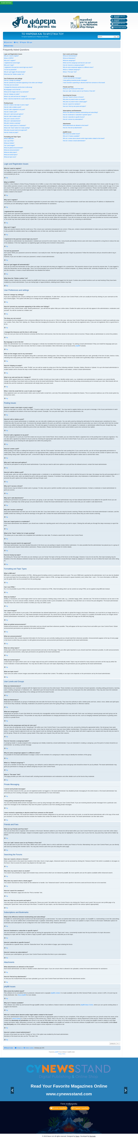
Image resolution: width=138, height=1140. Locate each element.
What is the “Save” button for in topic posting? (17, 128)
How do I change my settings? (12, 80)
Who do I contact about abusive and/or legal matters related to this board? (84, 138)
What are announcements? (11, 150)
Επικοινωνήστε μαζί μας (119, 28)
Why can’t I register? (10, 60)
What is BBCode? (9, 138)
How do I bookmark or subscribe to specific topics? (77, 114)
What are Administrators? (70, 56)
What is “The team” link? (70, 72)
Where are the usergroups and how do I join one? (77, 63)
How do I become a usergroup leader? (74, 65)
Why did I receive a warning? (12, 123)
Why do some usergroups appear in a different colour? (78, 67)
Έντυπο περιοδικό (58, 1108)
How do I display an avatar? (12, 94)
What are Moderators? (69, 58)
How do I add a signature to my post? (14, 109)
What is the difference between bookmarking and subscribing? (80, 112)
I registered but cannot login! (12, 63)
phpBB (77, 346)
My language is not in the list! (12, 89)
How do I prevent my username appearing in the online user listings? (23, 82)
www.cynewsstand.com (69, 1094)
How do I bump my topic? (11, 132)
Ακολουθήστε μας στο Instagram (118, 20)
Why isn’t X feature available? (71, 136)
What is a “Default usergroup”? (71, 69)
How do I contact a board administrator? (74, 140)
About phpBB (22, 995)
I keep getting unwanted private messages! (75, 80)
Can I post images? (9, 145)
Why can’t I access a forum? (12, 118)
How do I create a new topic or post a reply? (16, 105)
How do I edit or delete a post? (12, 107)
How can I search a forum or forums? (73, 97)
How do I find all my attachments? (72, 127)
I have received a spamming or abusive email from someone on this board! (84, 82)
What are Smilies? (9, 143)
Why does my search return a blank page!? (75, 101)
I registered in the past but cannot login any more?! (18, 67)
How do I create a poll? (10, 112)
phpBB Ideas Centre (87, 1005)
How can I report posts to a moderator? (15, 125)
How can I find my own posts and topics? (74, 106)
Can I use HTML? (9, 141)
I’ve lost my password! (10, 69)
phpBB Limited (55, 993)
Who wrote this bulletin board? (71, 134)
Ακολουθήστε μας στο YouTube (118, 24)
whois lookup (16, 1018)
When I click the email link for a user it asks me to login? (19, 99)
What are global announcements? (13, 147)
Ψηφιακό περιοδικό (80, 1108)
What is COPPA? (9, 58)
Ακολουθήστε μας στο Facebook (118, 17)
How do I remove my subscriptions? (73, 119)
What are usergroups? (69, 60)
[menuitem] (16, 42)
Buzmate (92, 1136)
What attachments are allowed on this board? (75, 125)
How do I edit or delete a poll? (12, 116)
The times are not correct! (11, 85)
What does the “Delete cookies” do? (14, 74)
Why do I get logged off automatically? (15, 72)
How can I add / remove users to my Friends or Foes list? (79, 91)
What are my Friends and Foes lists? (73, 88)
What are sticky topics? (10, 152)
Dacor (77, 1136)
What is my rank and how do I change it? (15, 96)
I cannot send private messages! (72, 78)
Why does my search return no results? (74, 99)
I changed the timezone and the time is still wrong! (18, 87)
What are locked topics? (11, 154)
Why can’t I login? (9, 65)
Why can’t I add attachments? (12, 121)
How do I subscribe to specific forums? (74, 117)
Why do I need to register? (11, 56)
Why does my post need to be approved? (15, 130)
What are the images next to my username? (16, 92)
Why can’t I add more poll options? (14, 114)
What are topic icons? (10, 157)
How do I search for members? (71, 104)
